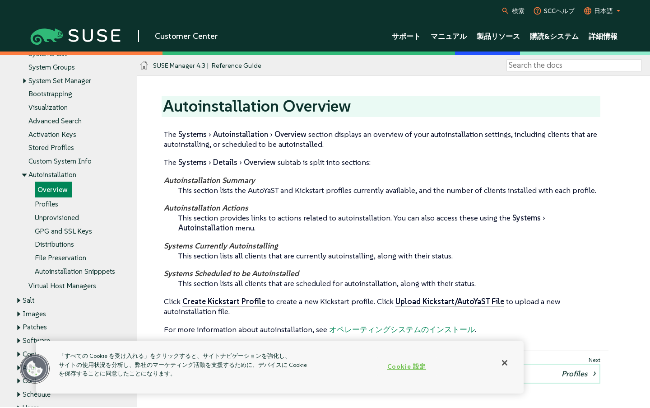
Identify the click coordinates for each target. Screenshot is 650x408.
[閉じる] (505, 363)
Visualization (48, 107)
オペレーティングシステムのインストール (402, 329)
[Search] (574, 65)
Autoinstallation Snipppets (75, 271)
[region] (280, 367)
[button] (34, 368)
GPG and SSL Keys (63, 231)
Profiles (46, 204)
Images (34, 314)
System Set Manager (59, 80)
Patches (35, 327)
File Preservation (60, 258)
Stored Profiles (51, 148)
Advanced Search (55, 121)
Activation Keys (52, 134)
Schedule (37, 394)
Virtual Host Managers (62, 285)
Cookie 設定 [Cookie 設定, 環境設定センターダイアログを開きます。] (406, 366)
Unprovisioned (57, 217)
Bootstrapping (50, 94)
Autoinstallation (52, 174)
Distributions (54, 244)
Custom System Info (60, 161)
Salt (28, 300)
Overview (52, 189)
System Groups (51, 67)
